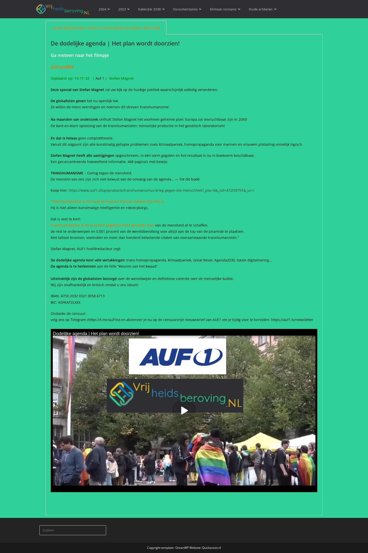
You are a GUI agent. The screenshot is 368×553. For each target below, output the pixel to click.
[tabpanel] (184, 274)
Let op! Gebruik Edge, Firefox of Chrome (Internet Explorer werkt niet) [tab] (106, 27)
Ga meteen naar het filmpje (80, 55)
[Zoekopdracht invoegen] (72, 530)
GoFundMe (63, 67)
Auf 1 (99, 78)
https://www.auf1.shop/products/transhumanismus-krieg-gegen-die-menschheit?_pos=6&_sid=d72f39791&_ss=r (161, 190)
